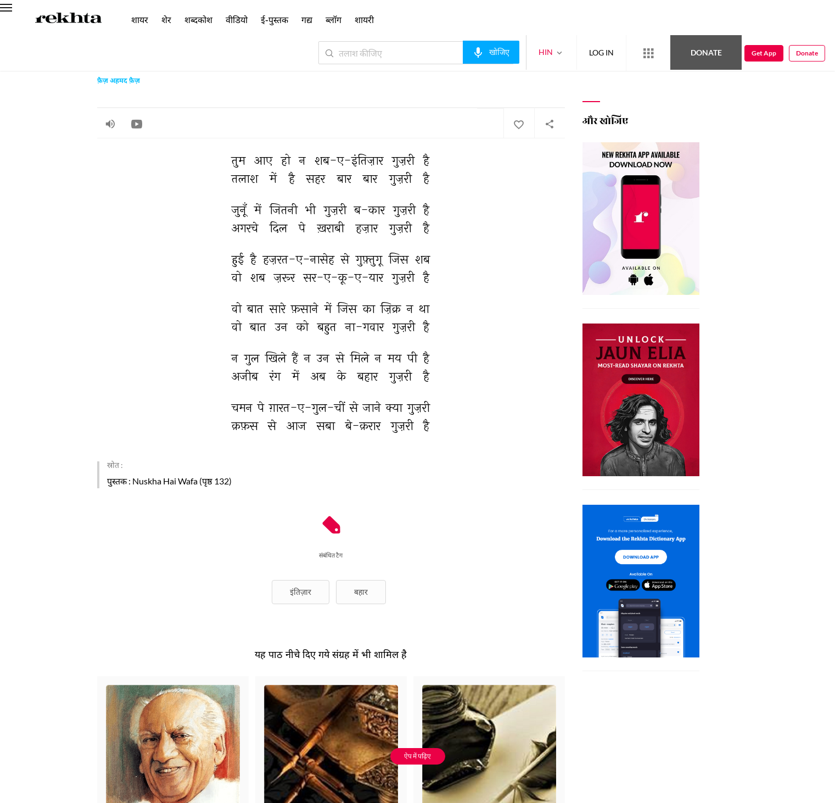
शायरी (364, 19)
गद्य (306, 19)
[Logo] (68, 20)
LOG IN (601, 52)
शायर (139, 19)
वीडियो (237, 19)
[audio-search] (491, 52)
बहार (361, 591)
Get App (764, 53)
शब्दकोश (198, 19)
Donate (706, 52)
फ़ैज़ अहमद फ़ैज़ (118, 81)
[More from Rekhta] (648, 53)
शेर (166, 19)
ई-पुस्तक (274, 19)
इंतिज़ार (300, 591)
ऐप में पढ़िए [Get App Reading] (417, 756)
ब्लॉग (333, 19)
